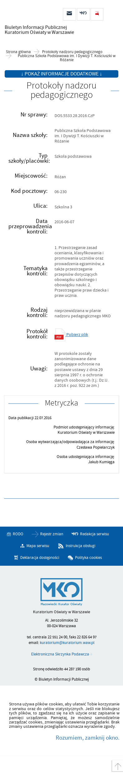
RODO (18, 534)
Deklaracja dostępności (39, 557)
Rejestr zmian (51, 534)
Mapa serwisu (37, 545)
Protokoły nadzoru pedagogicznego (72, 52)
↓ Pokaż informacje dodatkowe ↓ (61, 73)
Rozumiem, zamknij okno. (88, 737)
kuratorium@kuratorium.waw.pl (67, 642)
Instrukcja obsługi (80, 545)
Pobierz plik (71, 335)
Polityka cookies (88, 557)
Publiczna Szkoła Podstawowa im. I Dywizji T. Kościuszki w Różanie (67, 58)
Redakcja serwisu (94, 534)
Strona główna (18, 52)
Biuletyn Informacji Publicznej (37, 29)
